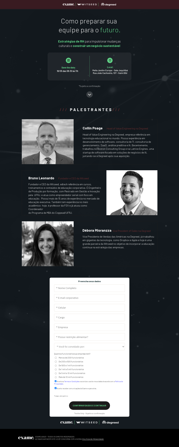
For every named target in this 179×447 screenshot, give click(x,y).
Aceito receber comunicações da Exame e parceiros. (77, 388)
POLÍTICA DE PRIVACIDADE (93, 439)
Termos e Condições (71, 381)
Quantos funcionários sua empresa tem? (72, 354)
